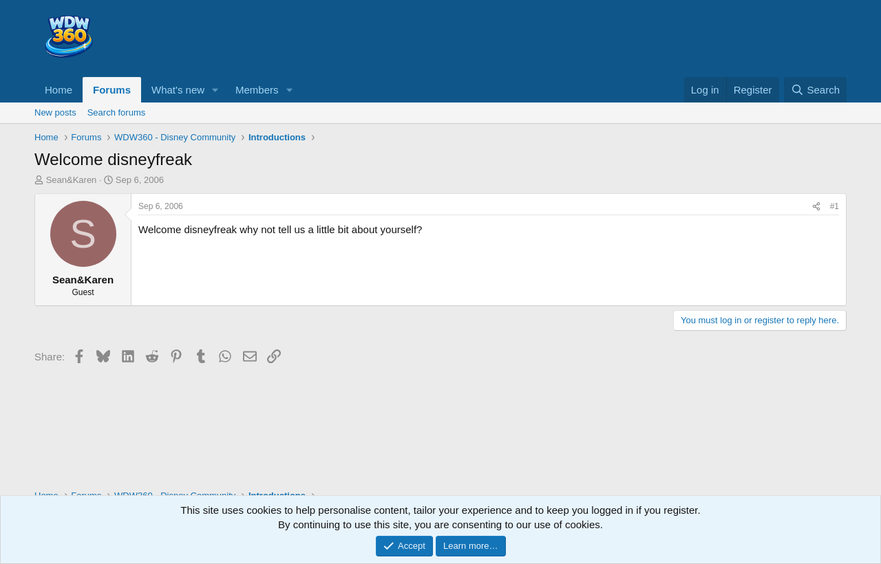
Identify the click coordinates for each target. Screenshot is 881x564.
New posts (55, 112)
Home (58, 90)
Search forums (116, 112)
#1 (834, 206)
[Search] (815, 89)
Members (257, 90)
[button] (215, 89)
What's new (177, 90)
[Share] (816, 207)
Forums (112, 90)
